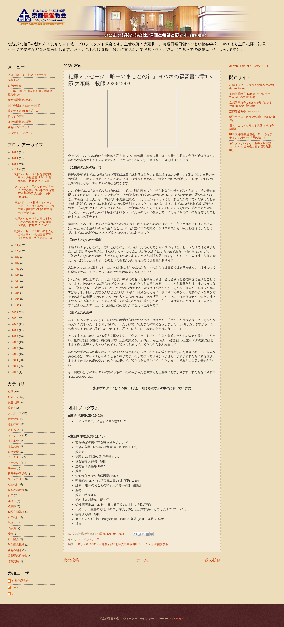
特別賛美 (13, 446)
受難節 (12, 506)
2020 (15, 324)
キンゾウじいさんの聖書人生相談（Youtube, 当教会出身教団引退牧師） (250, 147)
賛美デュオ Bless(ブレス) (23, 110)
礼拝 (96, 539)
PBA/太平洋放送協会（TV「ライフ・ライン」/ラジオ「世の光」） (252, 136)
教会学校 (13, 451)
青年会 (12, 468)
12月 (18, 169)
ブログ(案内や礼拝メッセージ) (27, 74)
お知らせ (13, 397)
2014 (15, 360)
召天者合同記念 (17, 473)
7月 (17, 269)
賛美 (10, 407)
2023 (15, 164)
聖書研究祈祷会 (17, 555)
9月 (17, 257)
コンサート (15, 435)
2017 (15, 342)
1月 (17, 305)
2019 (15, 330)
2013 (15, 366)
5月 (17, 281)
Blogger (178, 618)
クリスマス (15, 413)
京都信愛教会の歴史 (20, 121)
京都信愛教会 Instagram (244, 111)
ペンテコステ (16, 479)
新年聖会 (13, 539)
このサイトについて (20, 132)
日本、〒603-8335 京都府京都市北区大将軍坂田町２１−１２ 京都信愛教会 (121, 544)
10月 (18, 251)
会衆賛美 (13, 418)
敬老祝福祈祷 (16, 490)
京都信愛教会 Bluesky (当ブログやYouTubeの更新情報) (250, 104)
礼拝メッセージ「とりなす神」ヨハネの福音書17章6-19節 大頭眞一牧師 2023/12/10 (34, 222)
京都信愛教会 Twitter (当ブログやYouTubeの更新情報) (249, 95)
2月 (17, 298)
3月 (17, 292)
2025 (15, 152)
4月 (17, 287)
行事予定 (13, 80)
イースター (15, 457)
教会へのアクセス (19, 127)
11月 (18, 245)
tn (13, 593)
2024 (15, 158)
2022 (15, 312)
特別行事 (13, 424)
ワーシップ (15, 462)
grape (15, 587)
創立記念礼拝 (16, 544)
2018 (15, 336)
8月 (17, 263)
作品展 (12, 528)
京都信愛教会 (20, 580)
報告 (10, 533)
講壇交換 (13, 561)
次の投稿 (71, 560)
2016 (15, 348)
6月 (17, 275)
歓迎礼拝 (13, 402)
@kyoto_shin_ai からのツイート (249, 65)
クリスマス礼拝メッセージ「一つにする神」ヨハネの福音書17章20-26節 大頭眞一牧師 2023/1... (34, 191)
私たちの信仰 (16, 116)
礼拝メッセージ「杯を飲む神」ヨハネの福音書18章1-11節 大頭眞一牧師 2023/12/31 (34, 177)
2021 (15, 318)
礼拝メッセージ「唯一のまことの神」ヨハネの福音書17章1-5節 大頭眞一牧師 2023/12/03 (34, 234)
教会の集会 (15, 85)
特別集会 (13, 440)
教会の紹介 (15, 550)
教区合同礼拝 (16, 512)
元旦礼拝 (13, 484)
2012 (15, 372)
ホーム (142, 560)
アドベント (85, 539)
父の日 (12, 522)
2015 (15, 354)
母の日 (12, 501)
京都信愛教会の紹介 (20, 99)
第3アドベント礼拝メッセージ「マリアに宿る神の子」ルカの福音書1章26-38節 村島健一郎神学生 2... (34, 207)
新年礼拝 (13, 517)
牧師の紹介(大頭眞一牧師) (24, 105)
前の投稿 (213, 560)
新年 (10, 495)
